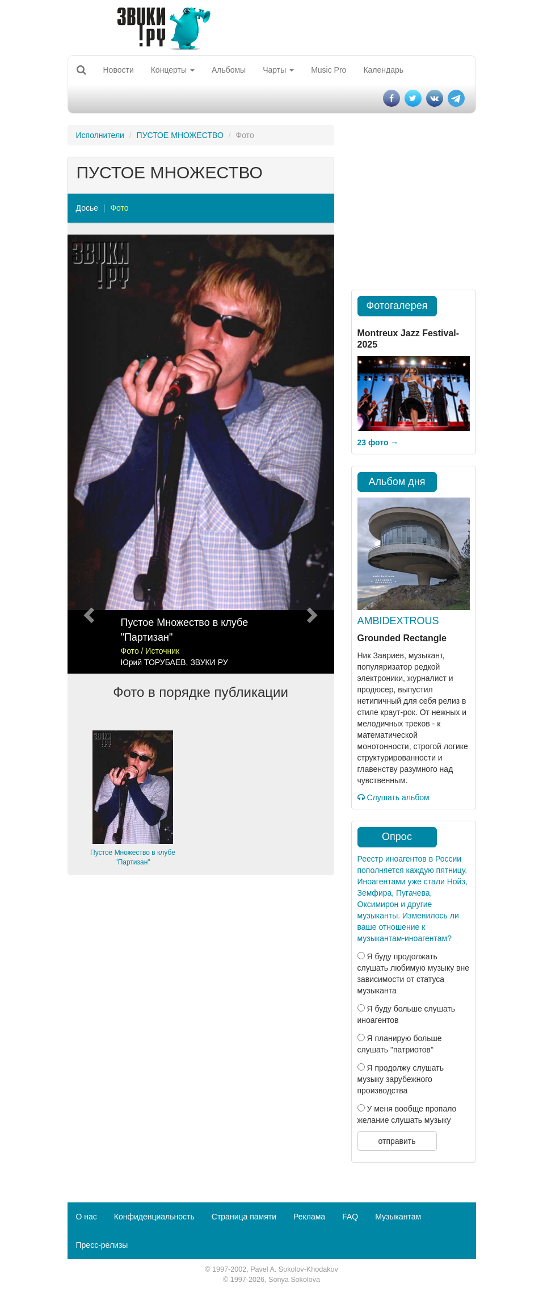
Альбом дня (397, 481)
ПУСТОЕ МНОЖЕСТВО (180, 135)
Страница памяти (244, 1216)
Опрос (397, 836)
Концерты (173, 69)
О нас (86, 1216)
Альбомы (229, 69)
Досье (87, 207)
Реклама (309, 1216)
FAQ (350, 1216)
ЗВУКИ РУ (209, 662)
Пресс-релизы (102, 1245)
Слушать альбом (393, 797)
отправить (396, 1141)
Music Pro (328, 69)
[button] (88, 454)
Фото (119, 207)
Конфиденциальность (154, 1216)
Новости (118, 69)
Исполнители (100, 135)
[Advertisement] (201, 971)
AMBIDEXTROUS (398, 620)
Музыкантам (398, 1216)
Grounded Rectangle (402, 638)
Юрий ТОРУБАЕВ (153, 662)
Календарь (383, 69)
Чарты (278, 69)
